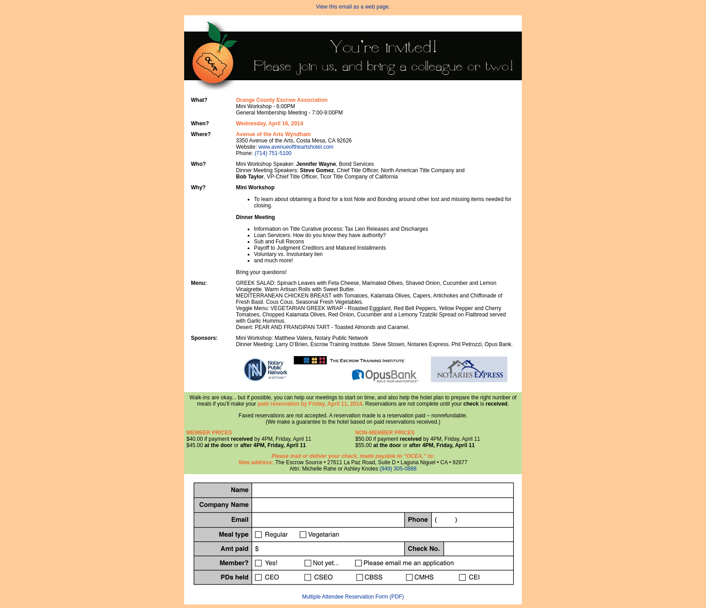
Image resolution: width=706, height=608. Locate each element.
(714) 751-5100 (272, 153)
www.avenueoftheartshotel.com (296, 147)
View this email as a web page (352, 7)
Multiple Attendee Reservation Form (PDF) (353, 597)
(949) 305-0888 (398, 469)
